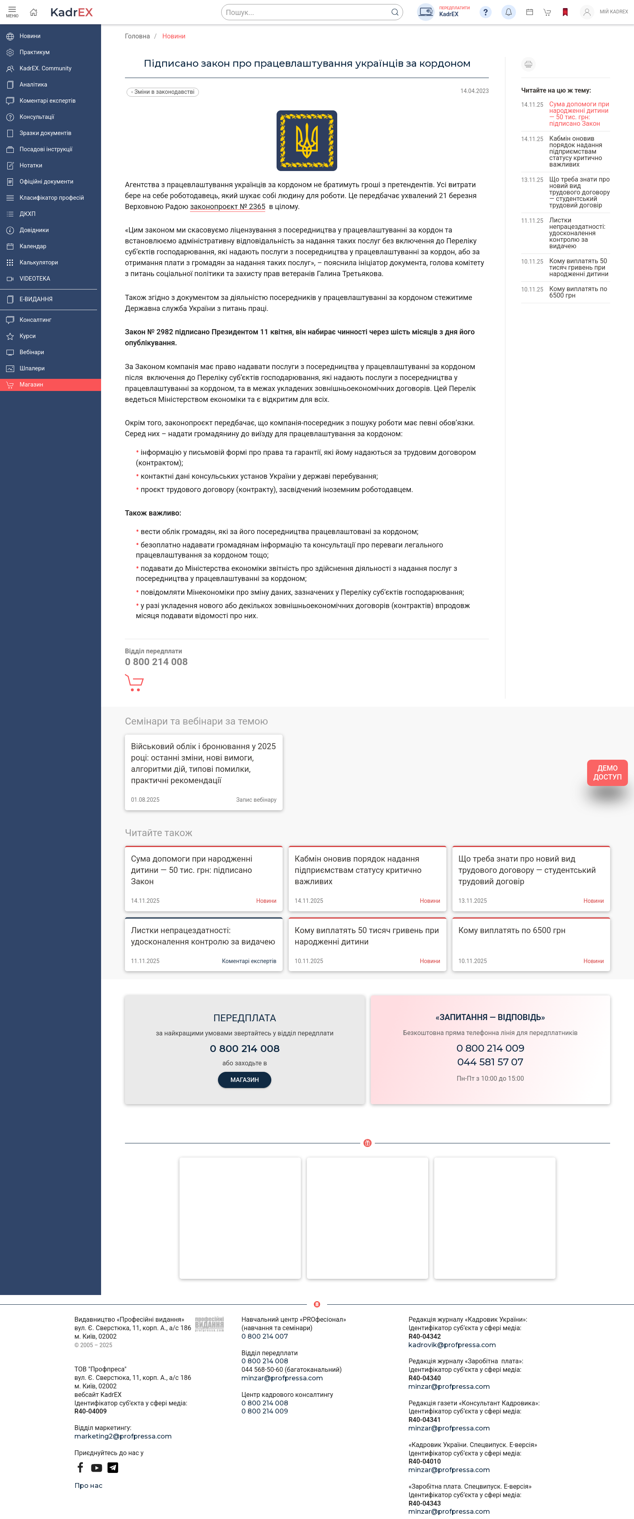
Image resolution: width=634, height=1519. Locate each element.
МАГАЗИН (245, 1080)
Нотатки (24, 166)
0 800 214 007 (264, 1336)
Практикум (28, 53)
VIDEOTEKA (28, 279)
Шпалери (25, 369)
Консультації (30, 117)
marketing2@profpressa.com (123, 1436)
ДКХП (21, 214)
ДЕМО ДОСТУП (607, 773)
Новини (23, 36)
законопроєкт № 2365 (227, 206)
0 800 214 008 (264, 1361)
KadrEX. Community (39, 69)
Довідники (27, 230)
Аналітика (26, 85)
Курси (21, 336)
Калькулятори (32, 263)
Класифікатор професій (45, 198)
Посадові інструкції (39, 150)
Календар (26, 247)
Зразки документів (39, 133)
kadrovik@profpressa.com (452, 1345)
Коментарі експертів (41, 101)
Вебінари (25, 353)
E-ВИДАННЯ (29, 300)
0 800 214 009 (490, 1048)
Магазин (24, 385)
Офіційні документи (39, 182)
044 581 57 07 (490, 1062)
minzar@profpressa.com (282, 1378)
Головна (137, 36)
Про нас (88, 1485)
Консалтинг (28, 320)
